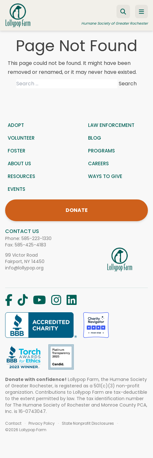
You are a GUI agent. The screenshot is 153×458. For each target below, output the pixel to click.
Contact (13, 423)
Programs (101, 150)
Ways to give (105, 176)
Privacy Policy (41, 423)
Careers (98, 163)
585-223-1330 (36, 238)
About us (19, 163)
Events (16, 189)
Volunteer (21, 138)
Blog (94, 138)
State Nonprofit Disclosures (88, 423)
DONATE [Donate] (77, 210)
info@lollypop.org (24, 268)
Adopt (16, 125)
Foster (16, 150)
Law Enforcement (111, 125)
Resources (21, 176)
